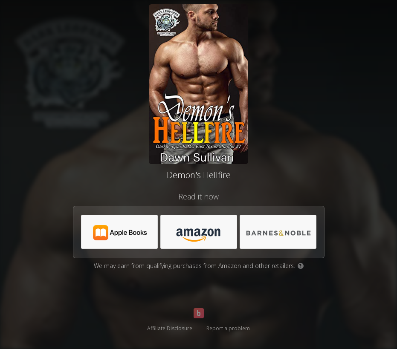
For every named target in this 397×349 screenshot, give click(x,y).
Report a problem (228, 328)
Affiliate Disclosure (169, 328)
